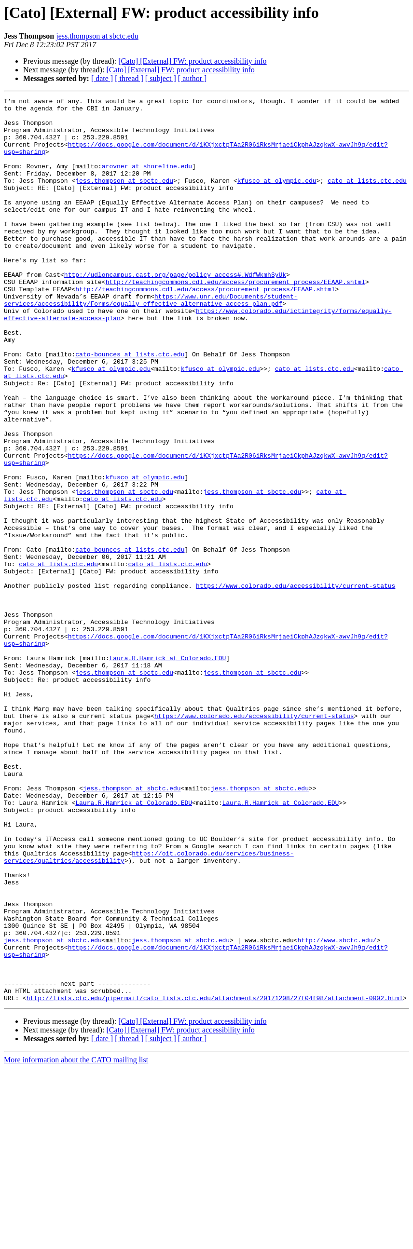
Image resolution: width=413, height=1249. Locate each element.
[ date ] (102, 78)
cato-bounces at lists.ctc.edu (129, 406)
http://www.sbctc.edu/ (336, 1109)
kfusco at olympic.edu (277, 197)
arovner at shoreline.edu (147, 180)
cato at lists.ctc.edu (367, 197)
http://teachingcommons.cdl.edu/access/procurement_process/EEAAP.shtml (235, 319)
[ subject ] (160, 78)
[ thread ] (129, 78)
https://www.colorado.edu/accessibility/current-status (295, 683)
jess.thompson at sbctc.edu (97, 36)
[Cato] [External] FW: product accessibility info (192, 61)
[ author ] (192, 78)
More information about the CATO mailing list (76, 1240)
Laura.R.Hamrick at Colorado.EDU (167, 770)
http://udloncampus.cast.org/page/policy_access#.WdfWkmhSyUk (175, 310)
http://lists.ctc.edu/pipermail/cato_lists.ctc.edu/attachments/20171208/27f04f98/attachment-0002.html (215, 1178)
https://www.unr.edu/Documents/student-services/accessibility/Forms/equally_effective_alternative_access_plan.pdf (150, 341)
